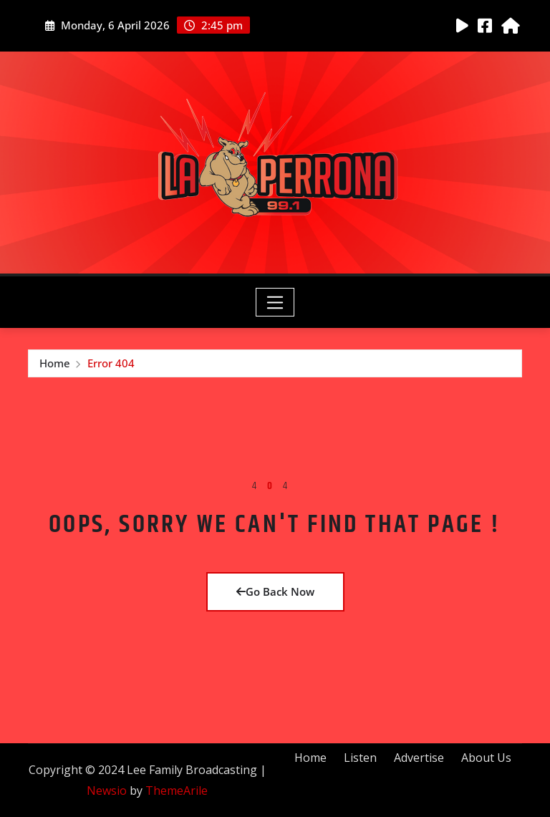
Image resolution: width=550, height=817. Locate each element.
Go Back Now (275, 591)
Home (54, 363)
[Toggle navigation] (275, 302)
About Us (486, 757)
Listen (360, 757)
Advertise (419, 757)
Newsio (107, 790)
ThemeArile (176, 790)
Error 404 (111, 363)
